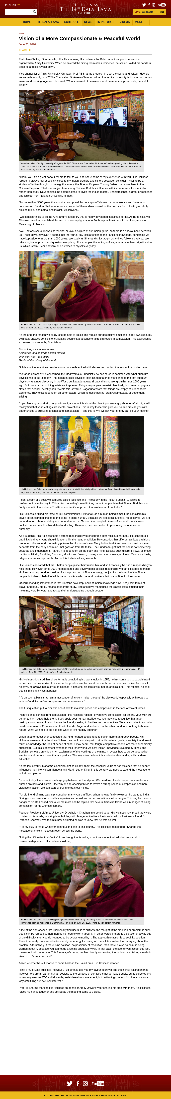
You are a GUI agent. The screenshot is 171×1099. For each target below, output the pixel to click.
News (88, 22)
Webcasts (144, 11)
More (141, 22)
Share (23, 50)
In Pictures (106, 22)
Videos (125, 22)
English (12, 5)
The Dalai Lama (47, 22)
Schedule (71, 22)
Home (27, 22)
